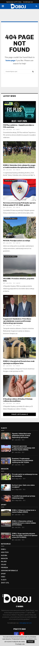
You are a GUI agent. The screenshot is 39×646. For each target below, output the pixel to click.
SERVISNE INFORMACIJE (11, 180)
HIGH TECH (5, 552)
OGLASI (6, 102)
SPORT (3, 574)
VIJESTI (7, 376)
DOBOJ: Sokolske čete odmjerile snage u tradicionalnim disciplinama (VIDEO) (19, 166)
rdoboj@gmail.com (25, 623)
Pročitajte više (20, 644)
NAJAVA (4, 561)
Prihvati (30, 641)
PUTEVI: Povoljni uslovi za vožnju (16, 241)
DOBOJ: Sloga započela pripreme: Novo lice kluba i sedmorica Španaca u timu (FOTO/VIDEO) (24, 535)
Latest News (9, 96)
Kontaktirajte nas (28, 2)
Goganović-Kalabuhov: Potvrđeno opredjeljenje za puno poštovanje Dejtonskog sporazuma (17, 321)
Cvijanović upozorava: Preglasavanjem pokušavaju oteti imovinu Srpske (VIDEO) (23, 448)
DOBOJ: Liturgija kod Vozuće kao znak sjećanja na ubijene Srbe (19, 362)
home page (10, 60)
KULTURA (4, 555)
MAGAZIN (4, 558)
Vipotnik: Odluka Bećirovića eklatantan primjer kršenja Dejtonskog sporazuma (21, 435)
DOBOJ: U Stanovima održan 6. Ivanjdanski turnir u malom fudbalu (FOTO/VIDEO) (24, 523)
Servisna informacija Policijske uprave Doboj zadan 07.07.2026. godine (19, 204)
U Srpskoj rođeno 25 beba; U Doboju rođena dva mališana (17, 400)
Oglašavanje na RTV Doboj (13, 2)
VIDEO (3, 577)
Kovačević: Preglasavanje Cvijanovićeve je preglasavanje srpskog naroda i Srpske (22, 460)
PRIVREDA (4, 567)
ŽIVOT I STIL (5, 583)
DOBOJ (6, 143)
